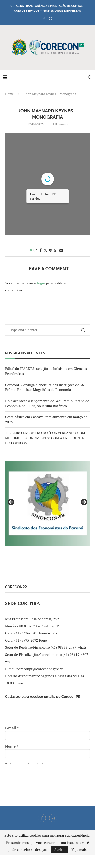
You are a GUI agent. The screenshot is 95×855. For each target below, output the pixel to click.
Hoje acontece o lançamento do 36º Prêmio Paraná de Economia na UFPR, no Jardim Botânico (47, 403)
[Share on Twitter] (45, 250)
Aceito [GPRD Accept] (59, 849)
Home (9, 94)
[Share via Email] (61, 250)
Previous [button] (11, 502)
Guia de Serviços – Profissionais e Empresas (47, 10)
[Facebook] (44, 18)
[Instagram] (50, 18)
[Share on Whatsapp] (55, 250)
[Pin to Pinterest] (50, 250)
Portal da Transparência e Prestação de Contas (45, 6)
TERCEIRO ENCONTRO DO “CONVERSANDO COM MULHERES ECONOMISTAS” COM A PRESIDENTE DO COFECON (45, 437)
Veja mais (78, 849)
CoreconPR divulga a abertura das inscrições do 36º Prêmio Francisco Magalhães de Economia (45, 387)
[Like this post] (35, 250)
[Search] (89, 77)
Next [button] (83, 502)
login (41, 282)
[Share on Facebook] (41, 250)
